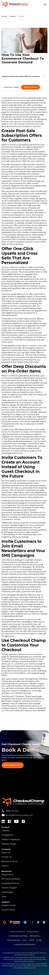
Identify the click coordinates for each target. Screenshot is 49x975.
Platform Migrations (11, 839)
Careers (5, 866)
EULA (24, 940)
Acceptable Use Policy (18, 936)
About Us (6, 852)
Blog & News (7, 874)
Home (4, 16)
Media (12, 16)
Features (6, 830)
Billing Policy (35, 936)
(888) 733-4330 (12, 811)
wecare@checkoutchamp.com (19, 815)
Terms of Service (18, 932)
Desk (4, 896)
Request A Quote (10, 861)
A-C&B (39, 940)
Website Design (9, 844)
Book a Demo (30, 87)
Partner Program (9, 888)
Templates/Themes (10, 883)
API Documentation (11, 879)
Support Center (9, 905)
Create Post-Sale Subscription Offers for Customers (21, 76)
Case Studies (7, 892)
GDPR (31, 940)
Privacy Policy (32, 932)
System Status (8, 910)
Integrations (7, 835)
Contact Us (7, 857)
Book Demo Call (12, 765)
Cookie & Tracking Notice (24, 944)
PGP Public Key (13, 940)
